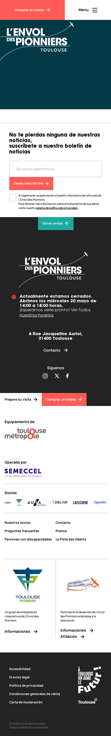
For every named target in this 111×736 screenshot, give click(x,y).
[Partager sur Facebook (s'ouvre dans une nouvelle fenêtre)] (67, 376)
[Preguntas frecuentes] (28, 530)
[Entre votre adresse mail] (55, 169)
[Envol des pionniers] (55, 270)
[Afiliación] (83, 637)
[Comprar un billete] (32, 10)
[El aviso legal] (39, 677)
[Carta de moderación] (39, 702)
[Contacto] (55, 350)
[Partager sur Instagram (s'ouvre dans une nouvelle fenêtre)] (45, 376)
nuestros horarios (37, 315)
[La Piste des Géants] (81, 539)
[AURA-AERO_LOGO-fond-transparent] (41, 502)
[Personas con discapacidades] (28, 539)
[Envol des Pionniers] (40, 38)
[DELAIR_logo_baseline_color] (63, 502)
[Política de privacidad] (39, 685)
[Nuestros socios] (28, 522)
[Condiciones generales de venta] (39, 693)
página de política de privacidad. (57, 208)
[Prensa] (81, 530)
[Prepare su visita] (21, 399)
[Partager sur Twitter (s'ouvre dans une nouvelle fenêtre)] (56, 376)
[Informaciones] (28, 631)
